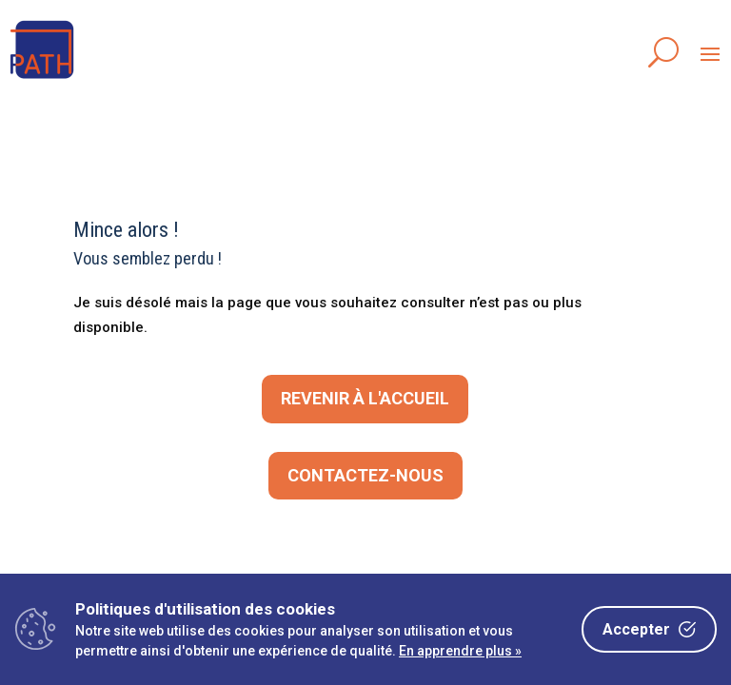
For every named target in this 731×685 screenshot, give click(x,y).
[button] (710, 53)
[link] (42, 79)
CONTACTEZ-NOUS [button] (365, 475)
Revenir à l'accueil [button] (365, 398)
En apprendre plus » (460, 650)
